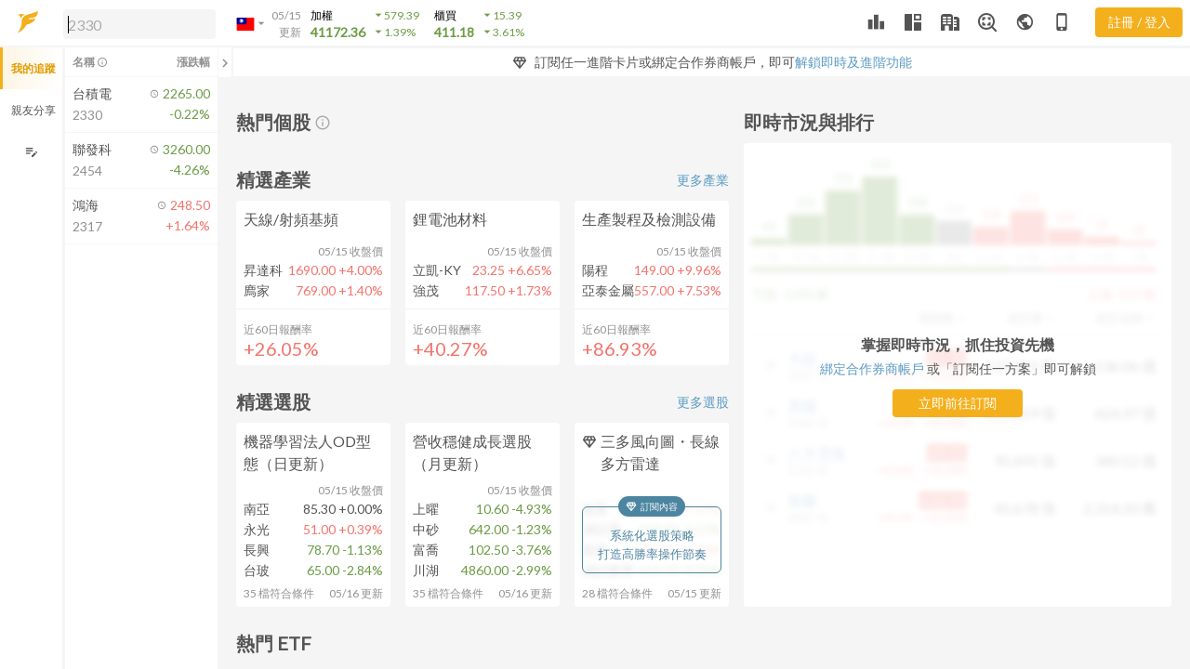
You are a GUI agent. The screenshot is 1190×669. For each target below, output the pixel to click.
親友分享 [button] (33, 110)
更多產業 (703, 180)
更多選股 (703, 402)
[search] (139, 24)
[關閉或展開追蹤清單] (224, 62)
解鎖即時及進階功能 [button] (853, 62)
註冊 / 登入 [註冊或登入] (1139, 22)
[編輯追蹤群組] (31, 152)
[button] (136, 23)
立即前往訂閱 (958, 403)
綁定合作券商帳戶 (873, 368)
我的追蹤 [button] (33, 68)
